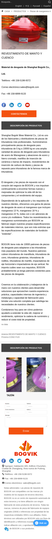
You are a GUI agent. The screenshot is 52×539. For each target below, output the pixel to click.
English (18, 6)
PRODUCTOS (20, 11)
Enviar (26, 431)
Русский (36, 6)
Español (47, 6)
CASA (7, 11)
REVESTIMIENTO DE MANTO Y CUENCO (27, 334)
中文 (27, 6)
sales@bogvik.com (29, 87)
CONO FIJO (14, 337)
